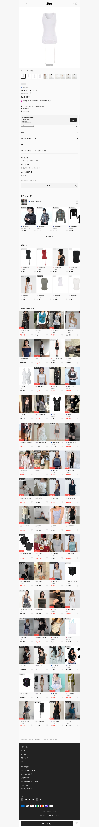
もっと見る (49, 237)
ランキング (24, 758)
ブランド (23, 754)
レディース (24, 747)
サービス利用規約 (26, 774)
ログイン (34, 106)
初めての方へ (25, 767)
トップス (23, 161)
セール (23, 762)
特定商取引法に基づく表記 (29, 781)
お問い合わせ (24, 180)
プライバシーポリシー (28, 770)
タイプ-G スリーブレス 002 (50, 739)
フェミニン (37, 168)
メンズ (23, 751)
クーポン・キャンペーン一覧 (27, 126)
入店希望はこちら (26, 789)
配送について (33, 180)
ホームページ (24, 739)
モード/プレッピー (26, 168)
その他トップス (34, 161)
